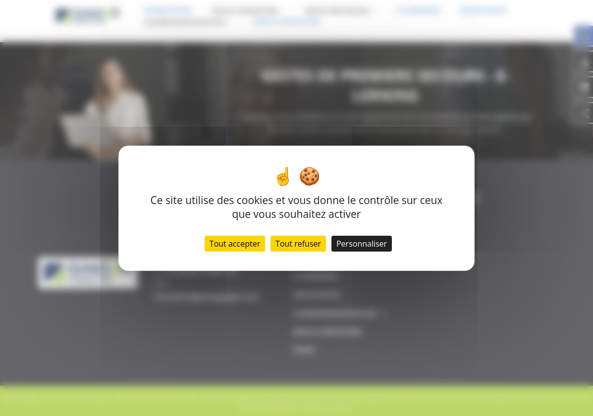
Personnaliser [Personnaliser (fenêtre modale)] (361, 243)
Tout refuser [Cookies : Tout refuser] (298, 243)
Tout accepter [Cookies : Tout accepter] (235, 243)
